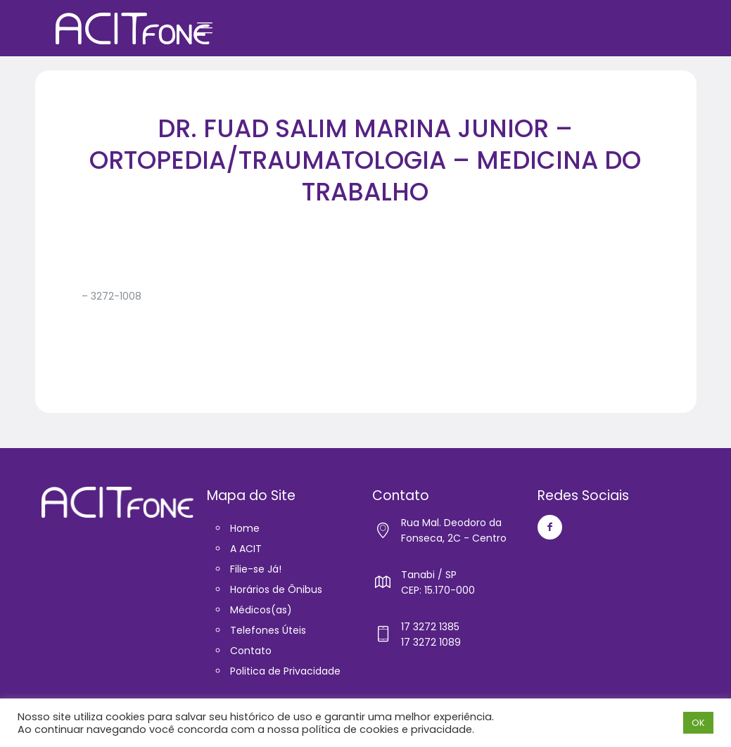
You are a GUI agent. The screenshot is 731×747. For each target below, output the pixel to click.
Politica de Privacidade (285, 671)
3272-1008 (116, 296)
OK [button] (698, 722)
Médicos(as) (261, 610)
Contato (251, 651)
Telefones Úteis (268, 630)
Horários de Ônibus (276, 589)
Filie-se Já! (255, 569)
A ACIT (246, 549)
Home (245, 528)
